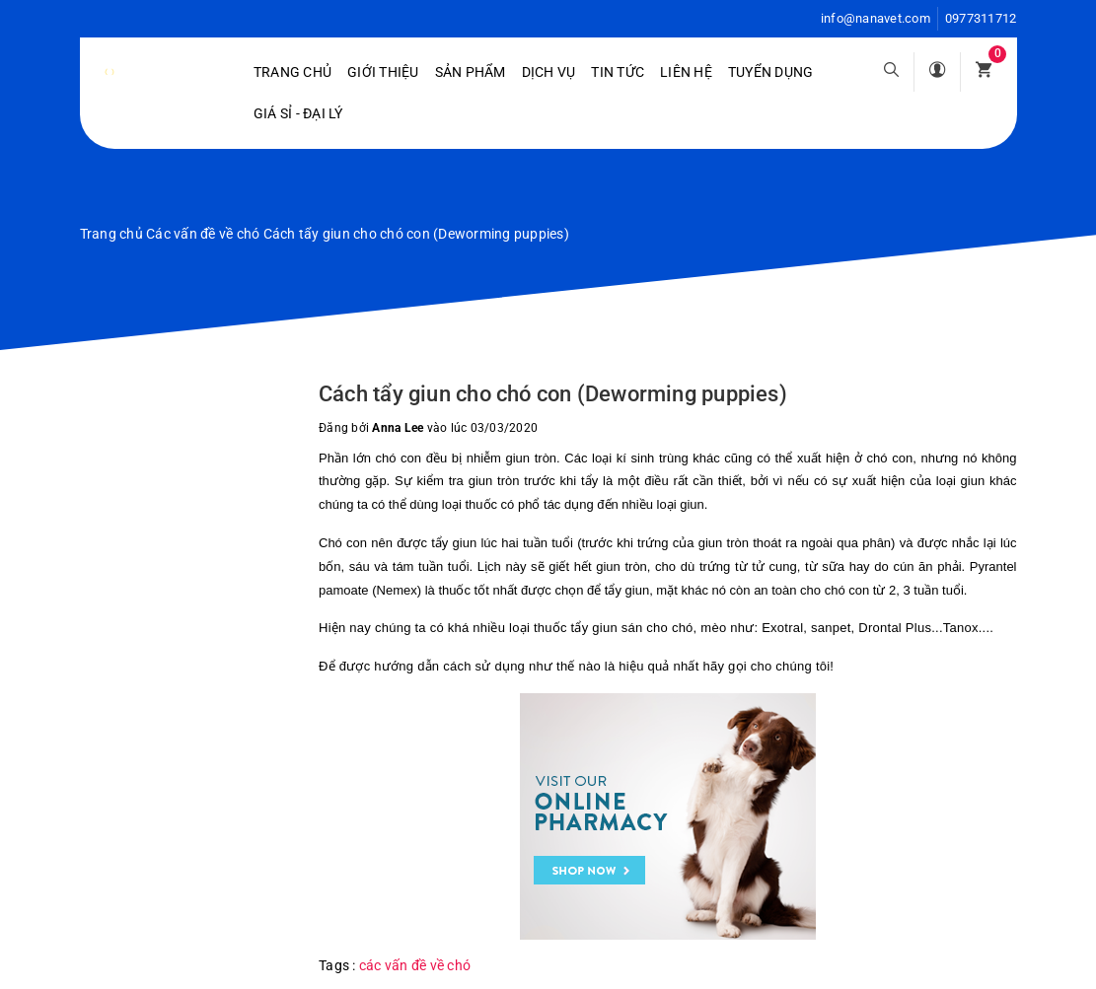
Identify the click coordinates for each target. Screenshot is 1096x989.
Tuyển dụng (771, 72)
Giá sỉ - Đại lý (298, 113)
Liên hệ (686, 72)
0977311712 (981, 18)
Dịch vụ (549, 72)
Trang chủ (292, 72)
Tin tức (617, 72)
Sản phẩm (470, 72)
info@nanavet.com (875, 18)
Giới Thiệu (383, 72)
